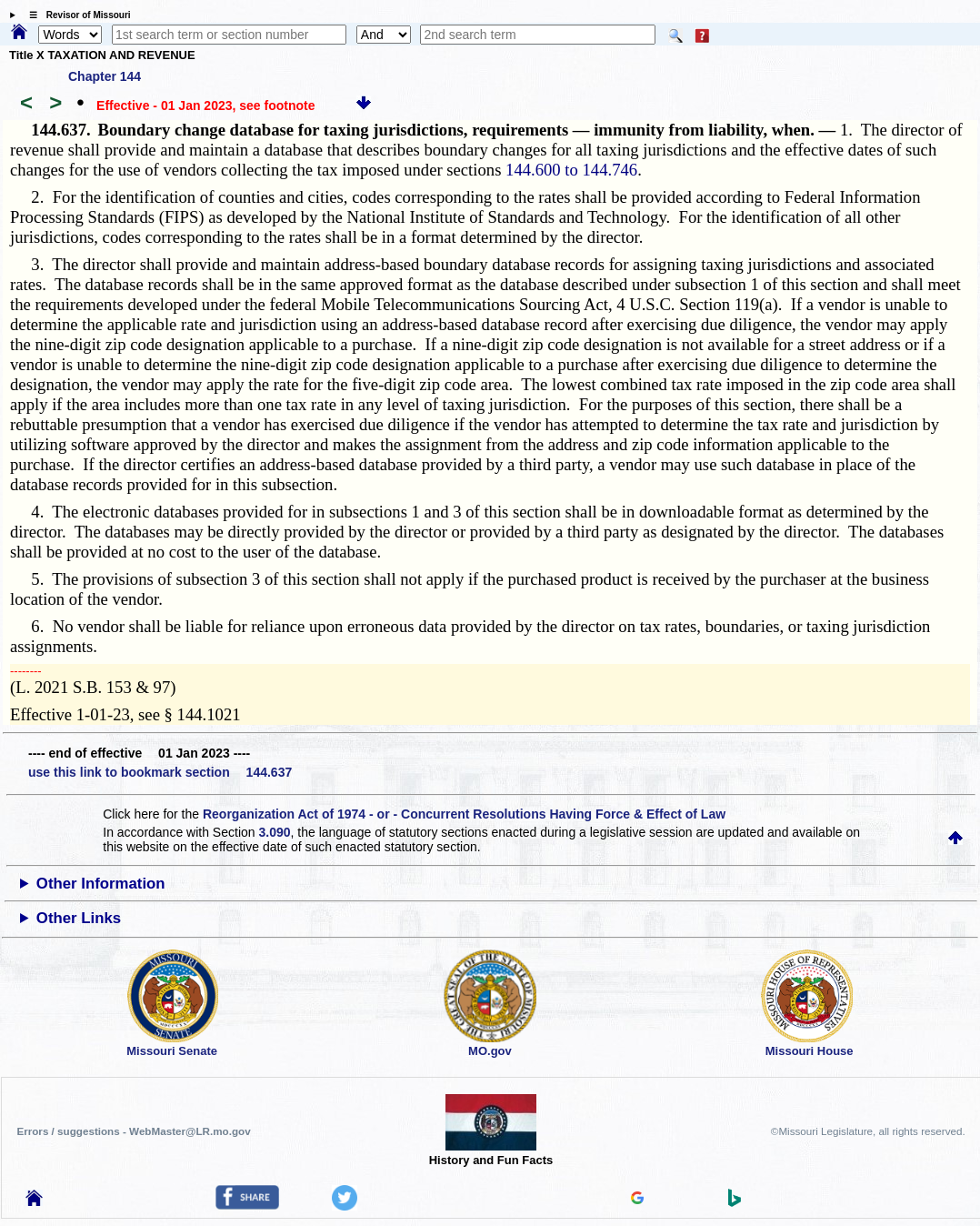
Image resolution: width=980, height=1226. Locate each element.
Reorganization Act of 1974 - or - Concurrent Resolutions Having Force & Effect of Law (464, 814)
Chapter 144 (104, 76)
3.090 (274, 832)
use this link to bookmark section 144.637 (160, 772)
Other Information (100, 883)
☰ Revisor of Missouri (75, 15)
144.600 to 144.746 (571, 169)
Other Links (78, 918)
